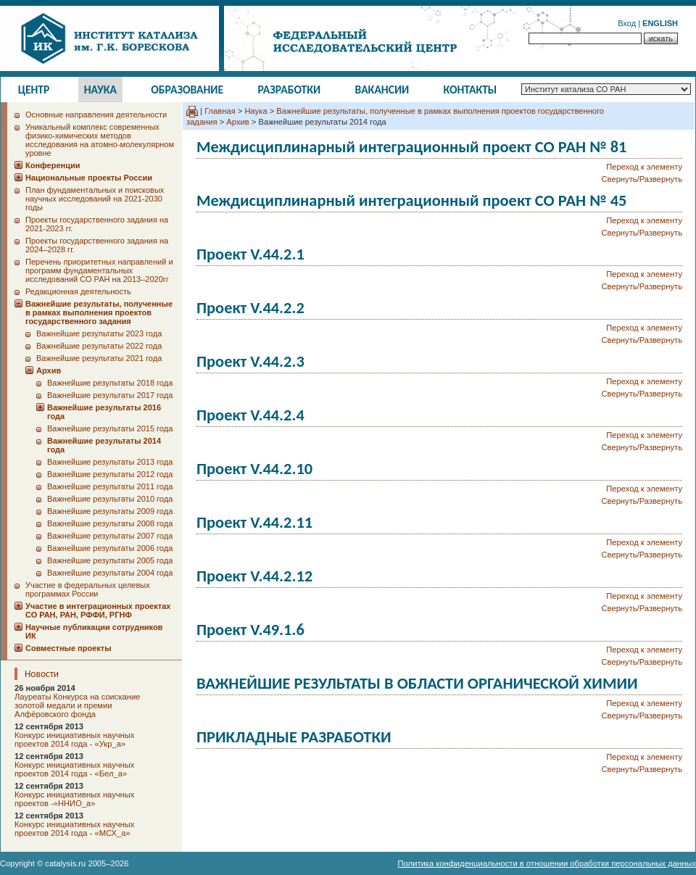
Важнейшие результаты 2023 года (99, 333)
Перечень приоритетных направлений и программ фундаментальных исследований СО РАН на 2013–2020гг (99, 270)
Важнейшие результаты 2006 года (110, 548)
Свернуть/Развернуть (642, 179)
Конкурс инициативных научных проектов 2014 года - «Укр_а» (74, 739)
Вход (627, 23)
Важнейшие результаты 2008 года (110, 523)
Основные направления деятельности (96, 114)
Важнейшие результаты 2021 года (99, 358)
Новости (42, 674)
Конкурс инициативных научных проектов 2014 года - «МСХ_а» (74, 828)
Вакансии (382, 89)
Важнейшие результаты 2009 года (110, 511)
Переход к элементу (644, 166)
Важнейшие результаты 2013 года (110, 461)
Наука (100, 89)
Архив (237, 121)
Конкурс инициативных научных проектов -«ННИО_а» (74, 799)
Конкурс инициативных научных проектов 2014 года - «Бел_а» (74, 769)
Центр (34, 89)
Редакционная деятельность (78, 291)
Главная (220, 111)
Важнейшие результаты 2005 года (110, 560)
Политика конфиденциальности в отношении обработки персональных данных (547, 863)
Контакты (470, 89)
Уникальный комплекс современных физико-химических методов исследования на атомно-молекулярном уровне (99, 140)
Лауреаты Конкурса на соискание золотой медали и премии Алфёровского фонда (77, 705)
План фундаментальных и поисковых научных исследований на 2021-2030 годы (94, 199)
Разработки (288, 89)
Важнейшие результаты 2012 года (110, 474)
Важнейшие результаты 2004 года (110, 572)
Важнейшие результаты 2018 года (110, 382)
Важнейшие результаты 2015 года (110, 428)
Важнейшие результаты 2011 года (110, 486)
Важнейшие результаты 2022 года (99, 345)
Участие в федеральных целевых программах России (87, 589)
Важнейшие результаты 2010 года (110, 498)
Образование (187, 89)
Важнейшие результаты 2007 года (110, 535)
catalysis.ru (65, 863)
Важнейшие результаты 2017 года (110, 395)
